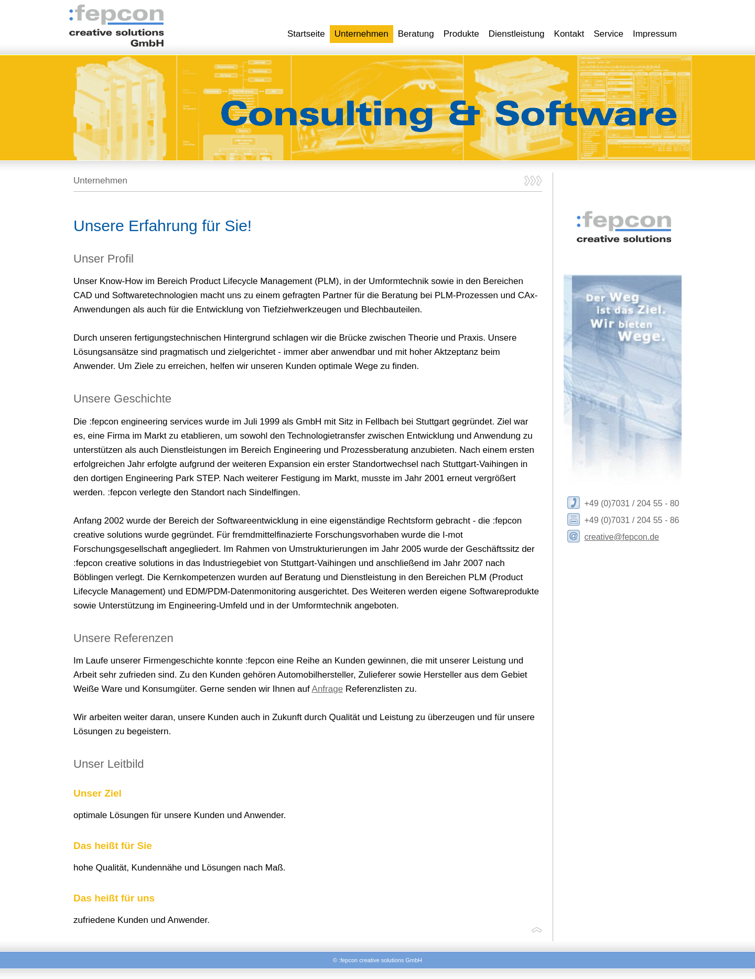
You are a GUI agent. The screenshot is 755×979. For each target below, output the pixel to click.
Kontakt (569, 34)
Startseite (306, 34)
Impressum (655, 34)
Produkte (461, 34)
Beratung (416, 34)
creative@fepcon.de (621, 536)
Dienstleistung (517, 34)
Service (608, 34)
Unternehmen (362, 34)
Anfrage (327, 689)
